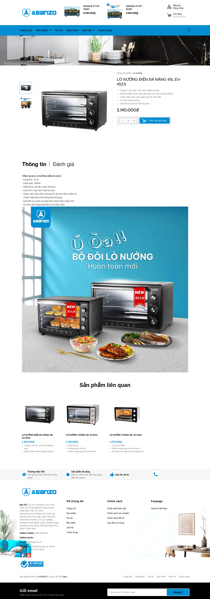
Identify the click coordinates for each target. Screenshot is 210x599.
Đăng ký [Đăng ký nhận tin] (178, 592)
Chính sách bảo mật (116, 508)
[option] (73, 110)
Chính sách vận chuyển (118, 513)
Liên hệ (69, 527)
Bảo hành (70, 523)
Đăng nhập (178, 8)
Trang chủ (71, 508)
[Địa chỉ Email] (148, 592)
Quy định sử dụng (115, 523)
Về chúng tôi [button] (75, 501)
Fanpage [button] (157, 501)
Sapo (64, 576)
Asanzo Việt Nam (159, 508)
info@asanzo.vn (34, 542)
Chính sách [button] (115, 501)
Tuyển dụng (72, 532)
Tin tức (69, 518)
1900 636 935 (41, 533)
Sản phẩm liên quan (104, 385)
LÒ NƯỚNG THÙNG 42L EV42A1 (82, 435)
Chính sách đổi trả (115, 518)
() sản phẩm (183, 15)
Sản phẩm (71, 513)
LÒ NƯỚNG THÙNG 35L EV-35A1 (126, 435)
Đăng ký (177, 5)
